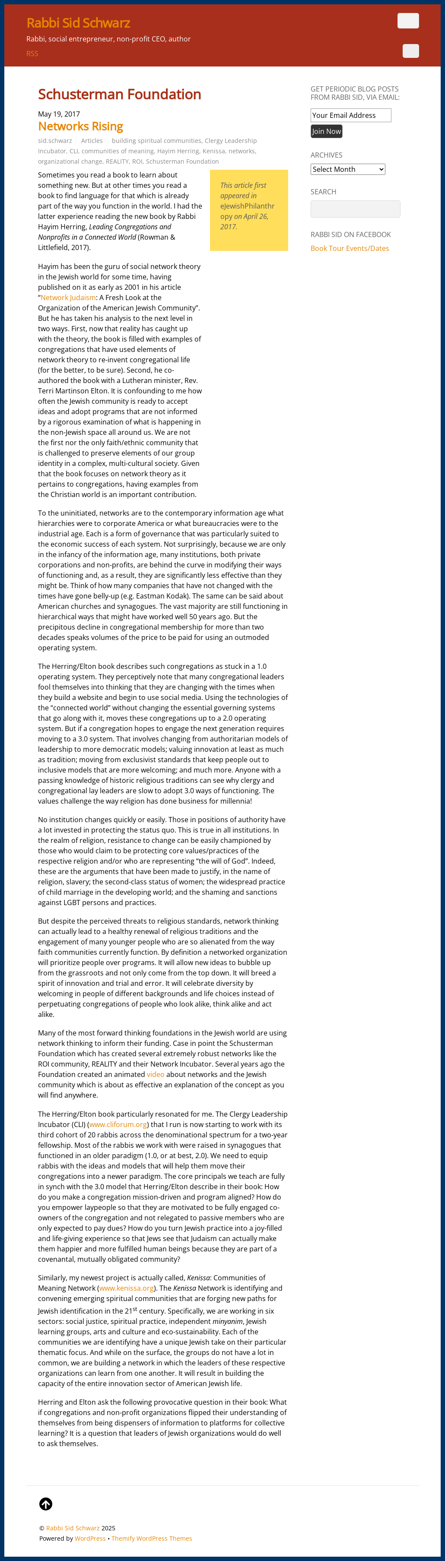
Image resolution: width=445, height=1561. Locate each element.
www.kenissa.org (126, 1288)
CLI (74, 151)
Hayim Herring (178, 151)
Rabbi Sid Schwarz (73, 1528)
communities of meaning (118, 151)
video (156, 1074)
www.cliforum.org (118, 1124)
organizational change (70, 161)
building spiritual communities (156, 140)
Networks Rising (80, 126)
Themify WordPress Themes (151, 1538)
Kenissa (214, 151)
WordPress (90, 1538)
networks (242, 151)
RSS (32, 53)
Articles (92, 140)
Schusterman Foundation (182, 161)
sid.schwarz (55, 140)
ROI (137, 161)
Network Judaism (68, 297)
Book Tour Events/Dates (350, 248)
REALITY (117, 161)
